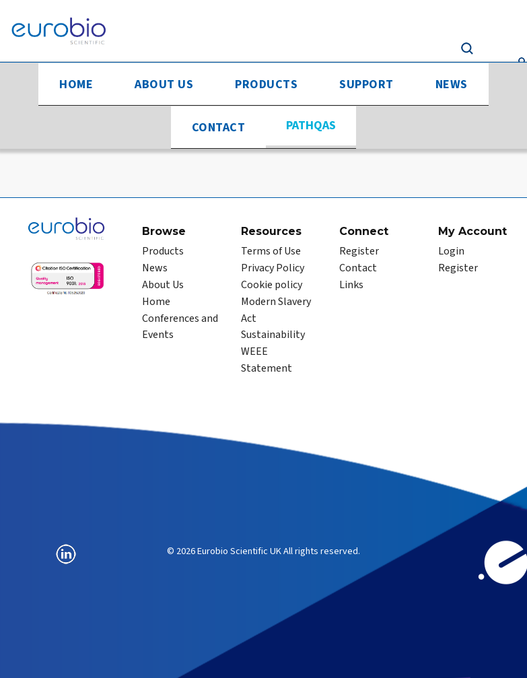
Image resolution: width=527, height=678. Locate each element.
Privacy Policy (272, 268)
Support (366, 84)
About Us (164, 84)
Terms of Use (271, 251)
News (451, 84)
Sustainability (273, 334)
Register (359, 251)
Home (76, 84)
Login (451, 251)
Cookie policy (271, 284)
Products (266, 84)
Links (351, 284)
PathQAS (311, 125)
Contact (219, 127)
